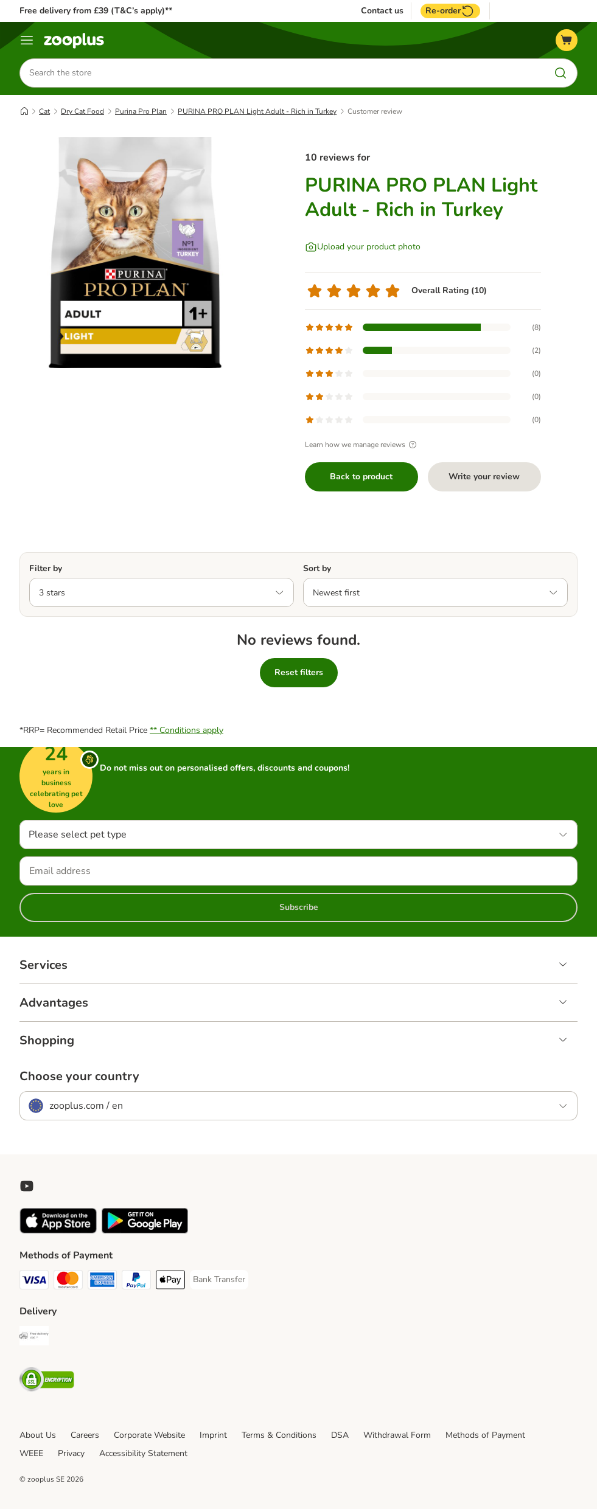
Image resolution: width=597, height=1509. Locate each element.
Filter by (45, 568)
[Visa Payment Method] (34, 1282)
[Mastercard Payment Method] (68, 1282)
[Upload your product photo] (363, 247)
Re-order (450, 11)
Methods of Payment (485, 1435)
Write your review (484, 476)
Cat (44, 111)
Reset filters (298, 672)
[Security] (46, 1381)
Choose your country (79, 1076)
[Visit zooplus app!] (58, 1231)
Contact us (382, 10)
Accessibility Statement (143, 1453)
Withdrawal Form (397, 1435)
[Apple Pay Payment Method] (170, 1282)
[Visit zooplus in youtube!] (26, 1186)
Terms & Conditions (279, 1435)
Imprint (213, 1435)
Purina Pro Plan (141, 111)
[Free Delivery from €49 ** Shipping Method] (34, 1338)
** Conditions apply (186, 730)
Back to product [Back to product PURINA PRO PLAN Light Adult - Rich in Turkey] (361, 476)
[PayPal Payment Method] (136, 1282)
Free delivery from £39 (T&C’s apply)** (95, 10)
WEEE (31, 1453)
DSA (340, 1435)
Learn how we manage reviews (362, 444)
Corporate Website (149, 1435)
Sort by (317, 568)
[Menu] (27, 40)
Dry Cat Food (82, 111)
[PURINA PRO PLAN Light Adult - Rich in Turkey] (135, 252)
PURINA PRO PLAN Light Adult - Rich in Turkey (257, 111)
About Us (37, 1435)
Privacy (71, 1453)
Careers (85, 1435)
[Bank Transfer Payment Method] (219, 1279)
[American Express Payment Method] (102, 1282)
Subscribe (298, 907)
